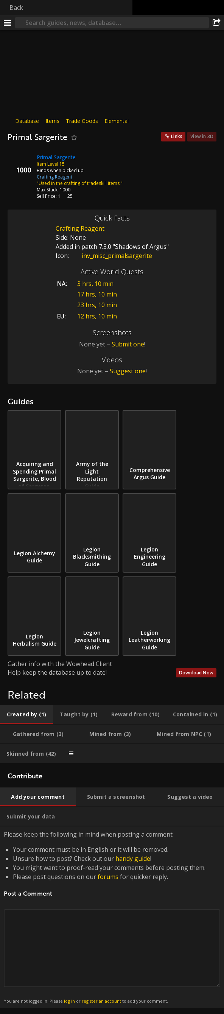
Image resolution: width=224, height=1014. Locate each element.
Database (27, 120)
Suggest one (128, 371)
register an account (101, 1001)
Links (176, 136)
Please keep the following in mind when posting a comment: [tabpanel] (112, 917)
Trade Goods (82, 120)
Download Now (196, 672)
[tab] (26, 714)
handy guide (132, 858)
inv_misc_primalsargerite (111, 256)
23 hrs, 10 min (97, 305)
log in (69, 1001)
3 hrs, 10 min (95, 284)
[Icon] (20, 163)
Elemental (116, 120)
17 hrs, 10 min (97, 294)
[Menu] (7, 22)
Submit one (128, 344)
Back (16, 7)
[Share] (216, 22)
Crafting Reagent (80, 228)
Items (52, 120)
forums (108, 877)
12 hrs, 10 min (97, 316)
